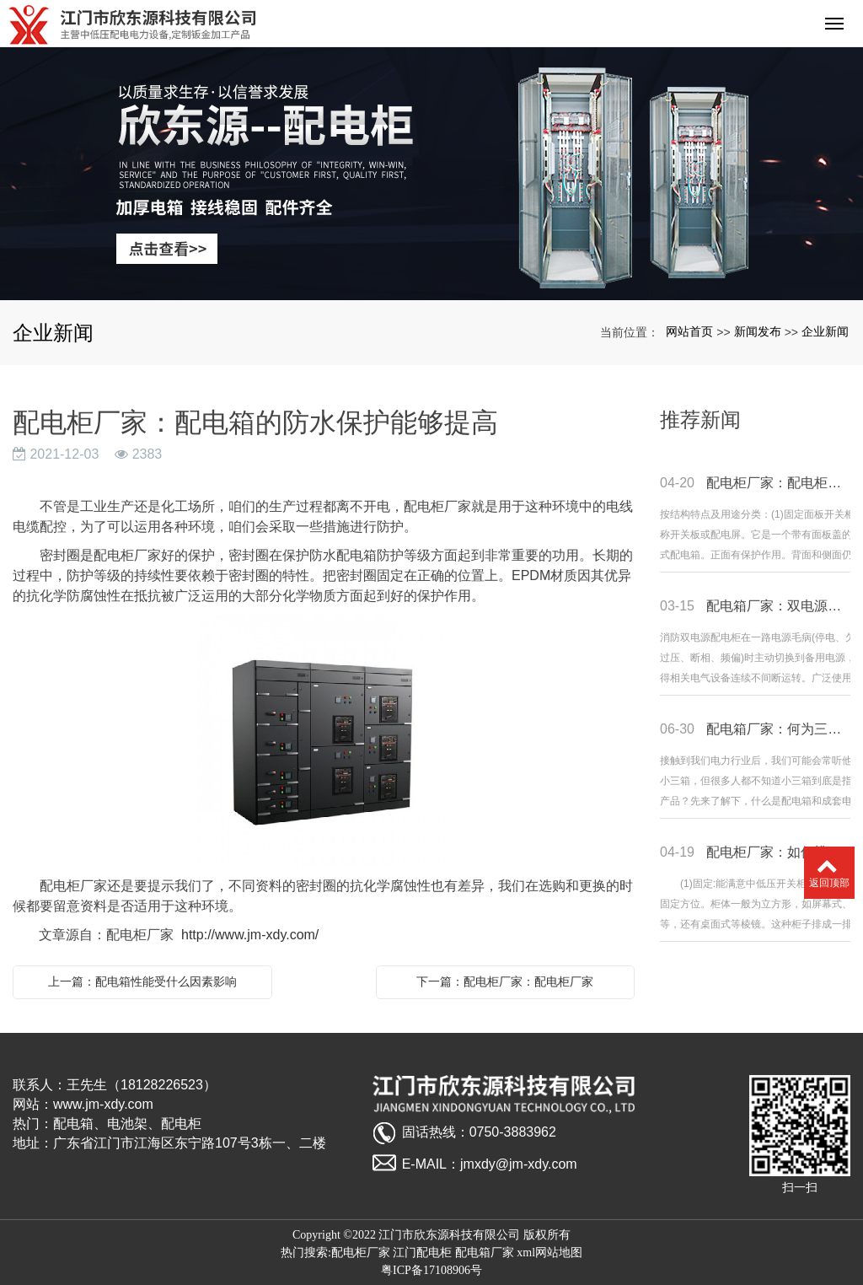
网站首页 (689, 331)
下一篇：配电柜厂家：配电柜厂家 (504, 981)
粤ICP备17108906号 (431, 1270)
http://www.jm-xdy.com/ (250, 934)
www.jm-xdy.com (103, 1104)
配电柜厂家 (360, 1252)
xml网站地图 (549, 1252)
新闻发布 (757, 331)
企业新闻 (825, 331)
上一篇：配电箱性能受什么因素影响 (142, 981)
